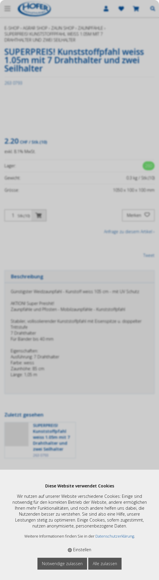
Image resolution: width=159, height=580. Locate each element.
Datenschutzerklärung (114, 536)
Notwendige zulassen (62, 563)
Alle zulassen (105, 563)
